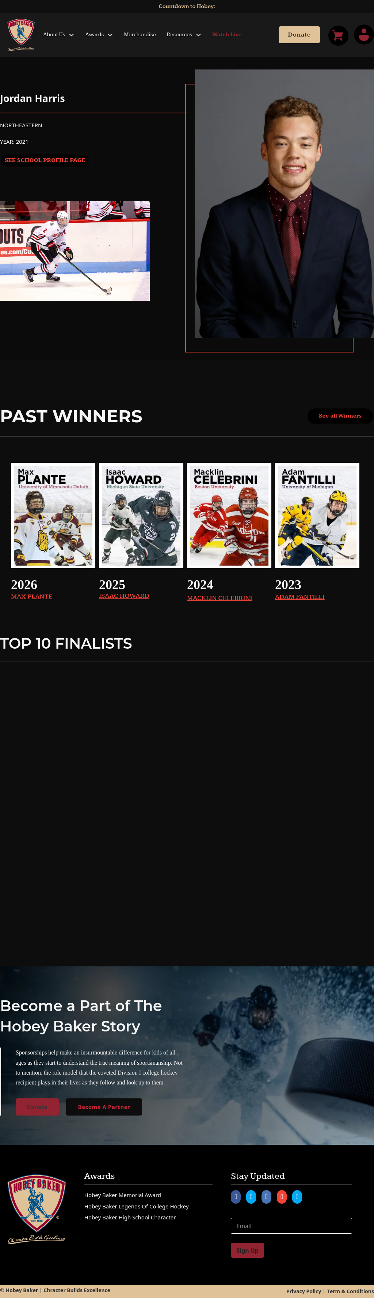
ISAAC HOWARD (124, 596)
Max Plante (32, 596)
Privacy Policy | (305, 1291)
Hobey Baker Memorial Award (122, 1195)
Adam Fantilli (300, 597)
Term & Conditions (350, 1291)
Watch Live (227, 34)
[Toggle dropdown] (71, 35)
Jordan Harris (32, 98)
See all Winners (340, 415)
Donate (299, 34)
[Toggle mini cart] (338, 36)
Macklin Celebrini (219, 598)
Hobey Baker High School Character (130, 1217)
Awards (94, 34)
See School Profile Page (45, 160)
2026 (24, 584)
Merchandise (140, 34)
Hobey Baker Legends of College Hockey (136, 1206)
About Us (54, 34)
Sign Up (247, 1250)
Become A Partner (104, 1106)
